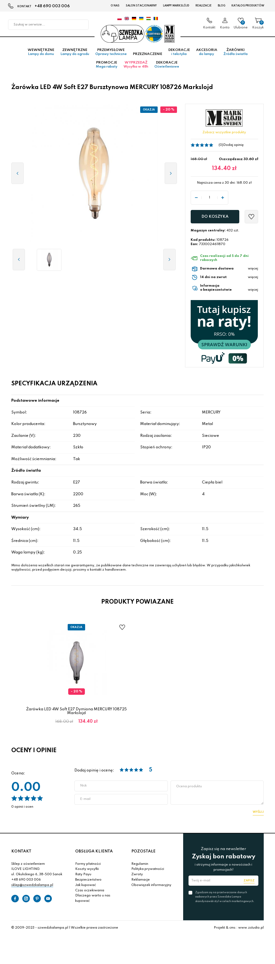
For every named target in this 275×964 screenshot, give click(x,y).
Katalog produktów (247, 5)
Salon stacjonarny (141, 5)
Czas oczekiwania (89, 891)
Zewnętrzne (74, 53)
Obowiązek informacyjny (151, 886)
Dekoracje (179, 53)
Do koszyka (215, 218)
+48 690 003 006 (52, 6)
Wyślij (258, 813)
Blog (221, 5)
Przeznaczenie (147, 55)
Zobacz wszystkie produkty (224, 133)
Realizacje (204, 5)
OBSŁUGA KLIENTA (94, 852)
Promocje (106, 66)
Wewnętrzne (41, 53)
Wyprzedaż (136, 66)
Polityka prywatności (147, 870)
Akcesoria (206, 53)
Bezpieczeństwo (88, 880)
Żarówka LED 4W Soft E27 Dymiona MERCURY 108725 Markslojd (76, 712)
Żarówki (235, 53)
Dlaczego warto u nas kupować (92, 899)
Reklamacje (140, 880)
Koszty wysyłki (87, 870)
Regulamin (139, 865)
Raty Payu (83, 875)
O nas (115, 5)
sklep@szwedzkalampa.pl (32, 886)
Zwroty (137, 875)
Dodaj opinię (233, 146)
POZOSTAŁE (143, 852)
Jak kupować (85, 886)
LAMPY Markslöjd (176, 5)
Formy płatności (88, 865)
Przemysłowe (111, 53)
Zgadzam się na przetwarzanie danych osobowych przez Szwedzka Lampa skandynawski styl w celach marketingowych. (224, 897)
